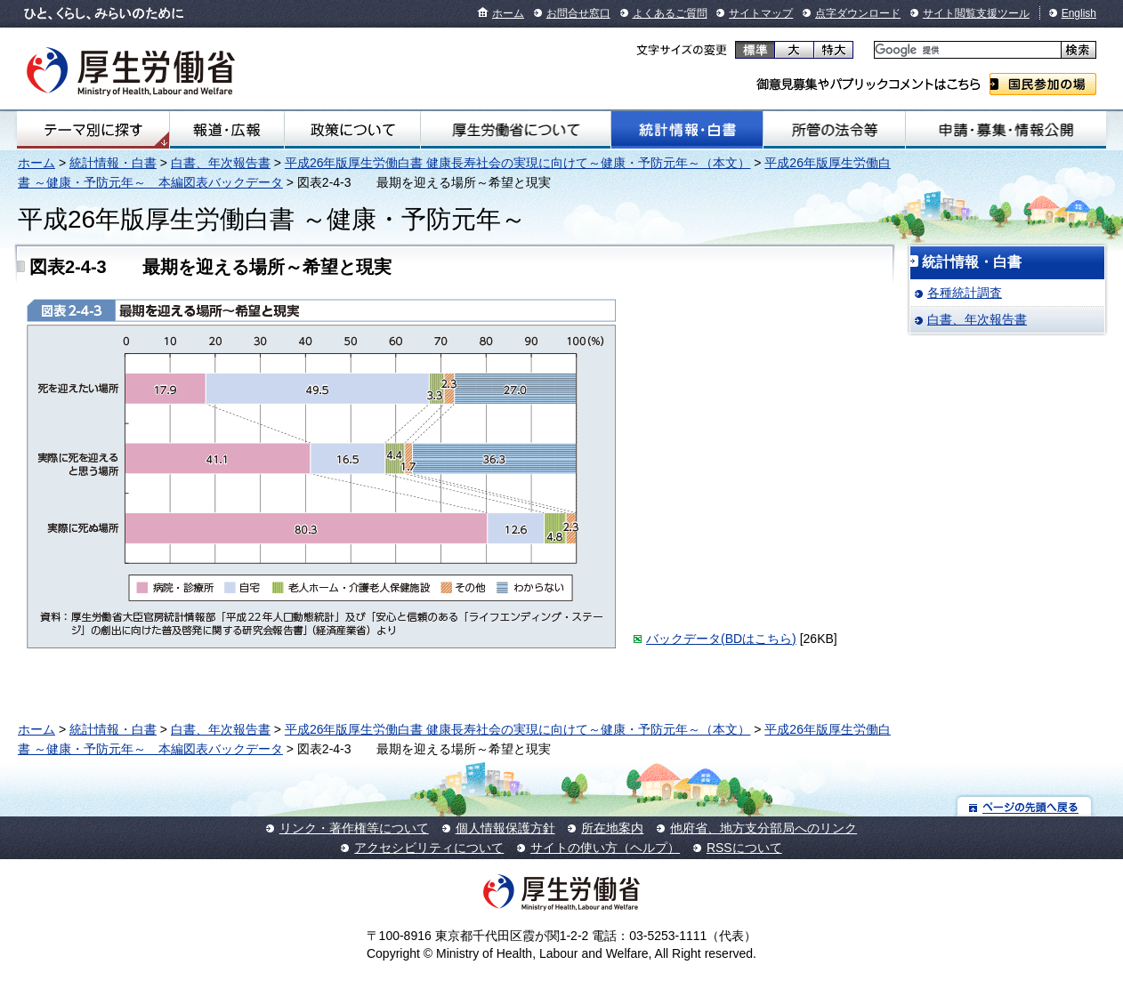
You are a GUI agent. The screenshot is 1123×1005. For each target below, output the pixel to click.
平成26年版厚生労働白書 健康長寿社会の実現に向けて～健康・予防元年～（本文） (517, 163)
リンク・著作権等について (354, 828)
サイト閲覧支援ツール (976, 13)
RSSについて (744, 847)
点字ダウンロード (858, 13)
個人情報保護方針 (505, 828)
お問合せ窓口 (578, 13)
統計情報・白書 (687, 130)
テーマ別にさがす (93, 130)
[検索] (966, 50)
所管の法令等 (833, 130)
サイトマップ (761, 13)
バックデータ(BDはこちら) (721, 638)
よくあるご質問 (670, 13)
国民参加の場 (1043, 84)
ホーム (508, 13)
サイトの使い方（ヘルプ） (605, 847)
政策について (352, 130)
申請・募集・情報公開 (1006, 130)
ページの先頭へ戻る (1024, 806)
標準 (755, 50)
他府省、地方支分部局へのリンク (763, 828)
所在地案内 (612, 828)
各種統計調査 (964, 292)
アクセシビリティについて (429, 847)
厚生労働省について (515, 130)
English (1079, 13)
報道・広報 (227, 130)
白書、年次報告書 (221, 163)
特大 (833, 50)
